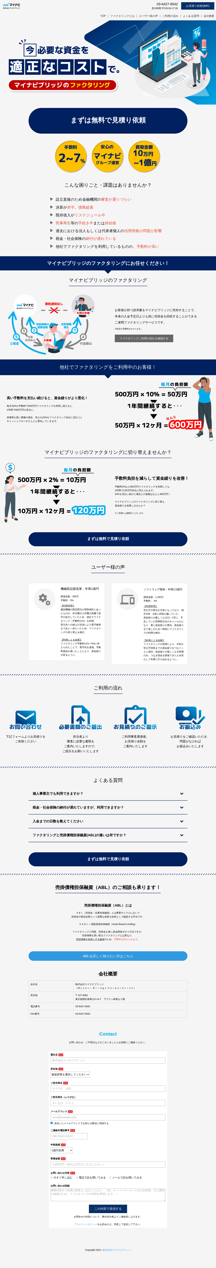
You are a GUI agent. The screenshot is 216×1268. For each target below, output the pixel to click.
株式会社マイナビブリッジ (117, 1252)
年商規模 (55, 1144)
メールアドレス (59, 1111)
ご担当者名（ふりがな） (64, 1097)
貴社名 (54, 1054)
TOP (103, 16)
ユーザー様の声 (148, 16)
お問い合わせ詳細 (60, 1185)
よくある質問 (191, 16)
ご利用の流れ (170, 16)
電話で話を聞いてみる (91, 1177)
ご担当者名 (56, 1083)
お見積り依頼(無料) (198, 5)
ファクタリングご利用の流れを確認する (144, 338)
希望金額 (55, 1158)
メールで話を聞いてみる (125, 1177)
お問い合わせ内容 (60, 1173)
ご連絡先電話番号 (60, 1130)
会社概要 (208, 16)
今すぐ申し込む (62, 1177)
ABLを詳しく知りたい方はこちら (108, 956)
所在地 (54, 1069)
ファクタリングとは (122, 16)
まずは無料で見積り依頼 (108, 120)
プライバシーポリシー (85, 1227)
